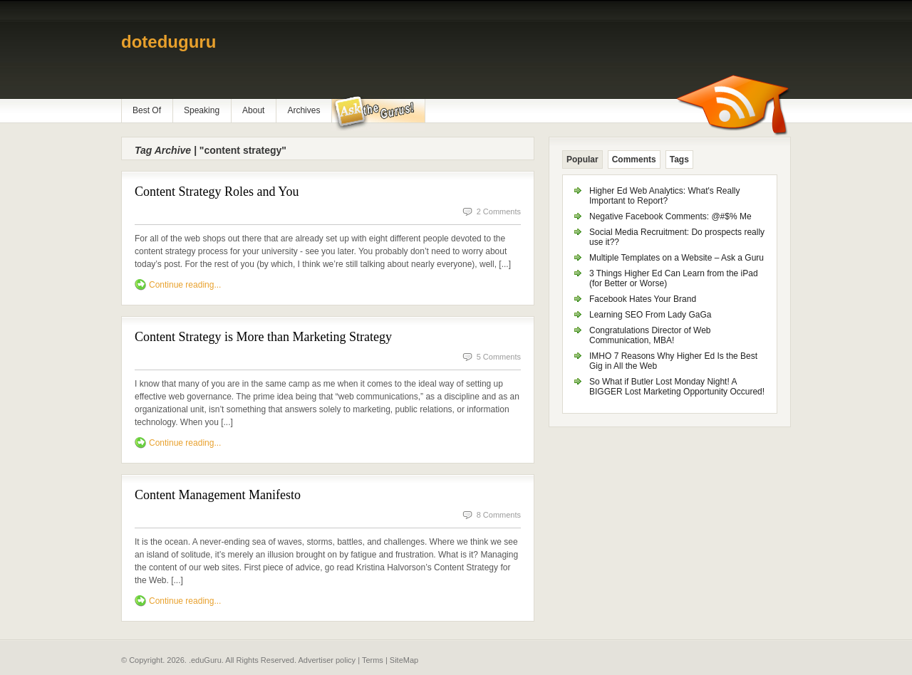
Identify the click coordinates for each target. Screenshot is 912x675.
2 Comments (499, 211)
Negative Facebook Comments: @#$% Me (670, 216)
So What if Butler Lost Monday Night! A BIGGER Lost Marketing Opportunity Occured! (677, 387)
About (253, 110)
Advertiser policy (327, 660)
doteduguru (168, 41)
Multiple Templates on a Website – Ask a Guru (676, 258)
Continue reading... (185, 285)
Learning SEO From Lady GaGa (650, 315)
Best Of (147, 110)
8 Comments (499, 515)
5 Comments (499, 356)
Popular (582, 159)
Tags (679, 159)
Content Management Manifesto (218, 495)
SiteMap (404, 660)
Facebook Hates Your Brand (642, 299)
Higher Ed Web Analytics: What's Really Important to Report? (664, 196)
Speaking (201, 110)
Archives (303, 110)
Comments (634, 159)
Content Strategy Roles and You (217, 191)
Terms (372, 660)
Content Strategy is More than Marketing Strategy (263, 337)
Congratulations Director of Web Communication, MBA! (650, 335)
